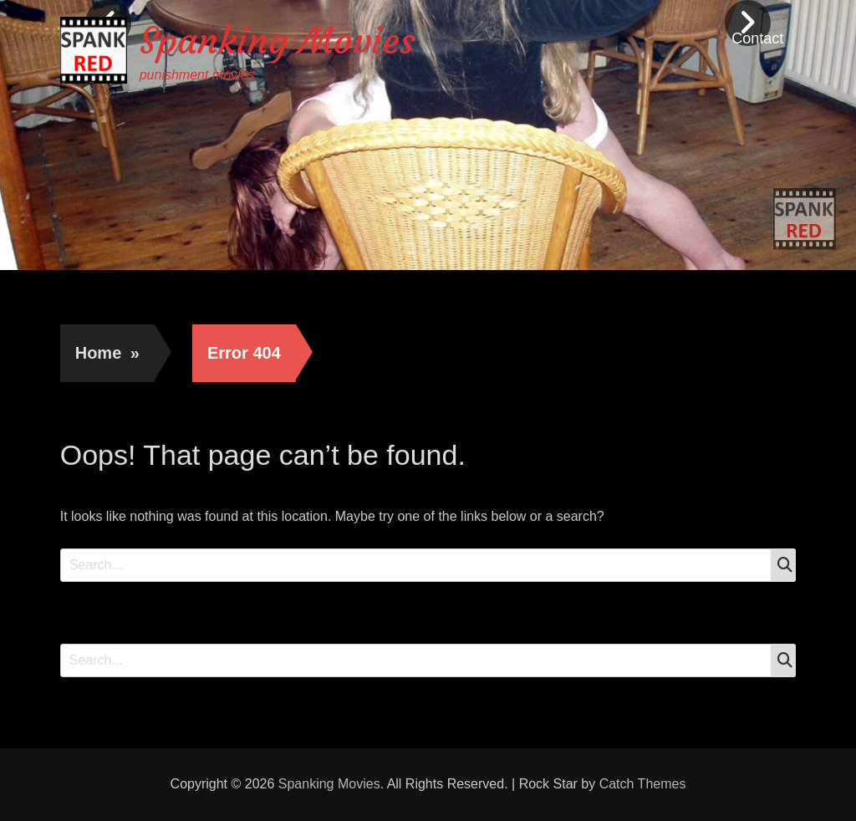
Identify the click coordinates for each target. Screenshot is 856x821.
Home (107, 353)
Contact (757, 38)
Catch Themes (642, 784)
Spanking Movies (277, 41)
